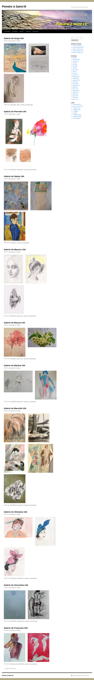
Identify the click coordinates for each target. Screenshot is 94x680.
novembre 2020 (76, 59)
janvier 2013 (75, 99)
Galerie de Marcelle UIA (15, 408)
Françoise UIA (13, 664)
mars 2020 (75, 66)
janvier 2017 (75, 75)
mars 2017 (75, 73)
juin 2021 (75, 57)
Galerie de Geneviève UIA (16, 585)
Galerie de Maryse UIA (14, 323)
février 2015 (75, 89)
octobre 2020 (76, 61)
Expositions (35, 31)
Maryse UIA (20, 358)
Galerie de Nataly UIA (14, 176)
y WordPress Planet (77, 116)
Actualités (15, 31)
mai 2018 (75, 68)
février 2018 (75, 69)
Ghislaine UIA (20, 578)
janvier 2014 (75, 95)
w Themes (75, 113)
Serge (18, 104)
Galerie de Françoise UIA (16, 628)
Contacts (28, 31)
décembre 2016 (76, 76)
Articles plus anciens (10, 668)
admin (18, 40)
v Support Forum (76, 108)
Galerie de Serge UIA (14, 38)
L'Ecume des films (77, 104)
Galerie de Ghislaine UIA (15, 512)
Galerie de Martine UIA (14, 365)
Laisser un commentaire (27, 104)
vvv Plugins (75, 111)
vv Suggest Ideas (76, 109)
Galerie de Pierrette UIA (15, 111)
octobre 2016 (76, 78)
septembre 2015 (76, 85)
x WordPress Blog (77, 114)
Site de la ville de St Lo (78, 106)
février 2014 (75, 94)
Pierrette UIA (20, 169)
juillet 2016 (75, 82)
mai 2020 (75, 63)
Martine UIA (20, 401)
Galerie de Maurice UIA (15, 249)
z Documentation (76, 118)
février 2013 (75, 97)
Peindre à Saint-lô (14, 6)
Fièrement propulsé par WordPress (81, 675)
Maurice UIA (20, 316)
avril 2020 (75, 64)
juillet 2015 (75, 87)
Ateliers (21, 31)
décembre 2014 (76, 90)
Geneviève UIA (20, 621)
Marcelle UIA (20, 505)
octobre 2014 (76, 92)
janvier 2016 (75, 83)
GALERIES (7, 31)
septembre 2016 (76, 80)
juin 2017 (75, 71)
